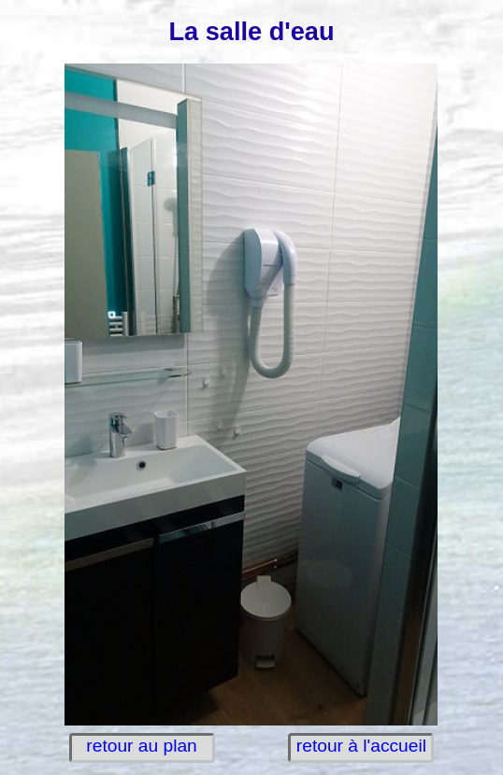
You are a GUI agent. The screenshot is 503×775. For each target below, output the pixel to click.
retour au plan (141, 745)
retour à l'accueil (361, 745)
